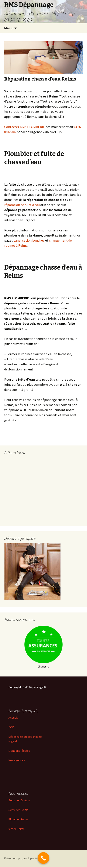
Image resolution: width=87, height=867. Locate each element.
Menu (8, 28)
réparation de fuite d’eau (22, 205)
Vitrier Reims (16, 829)
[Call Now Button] (43, 858)
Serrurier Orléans (19, 800)
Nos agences (16, 760)
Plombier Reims (18, 819)
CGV (11, 727)
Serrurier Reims (18, 810)
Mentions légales (19, 751)
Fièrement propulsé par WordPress (26, 858)
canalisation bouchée (29, 240)
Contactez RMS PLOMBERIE (24, 127)
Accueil (13, 717)
